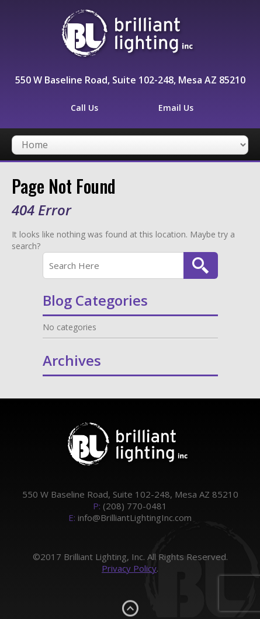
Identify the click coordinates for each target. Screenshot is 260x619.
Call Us (84, 107)
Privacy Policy (129, 568)
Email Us (175, 107)
